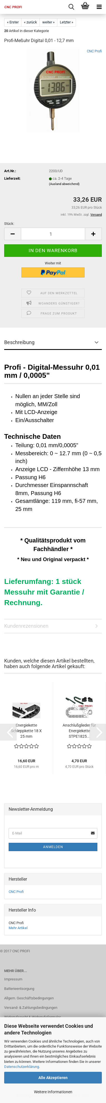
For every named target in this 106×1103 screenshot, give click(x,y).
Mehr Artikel (18, 928)
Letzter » (66, 22)
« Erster (13, 22)
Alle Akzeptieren (53, 1077)
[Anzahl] (53, 234)
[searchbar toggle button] (71, 7)
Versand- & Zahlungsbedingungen (30, 1007)
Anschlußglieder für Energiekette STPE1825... (79, 731)
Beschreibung (19, 342)
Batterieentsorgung (19, 989)
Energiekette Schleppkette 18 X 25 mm (26, 731)
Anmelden (53, 847)
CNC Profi (94, 51)
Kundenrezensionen (26, 626)
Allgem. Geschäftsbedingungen (29, 998)
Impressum (13, 979)
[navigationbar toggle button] (99, 7)
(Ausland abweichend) (64, 184)
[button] (12, 234)
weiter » (48, 22)
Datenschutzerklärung (21, 1067)
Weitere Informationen (53, 1092)
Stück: (9, 223)
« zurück (30, 22)
